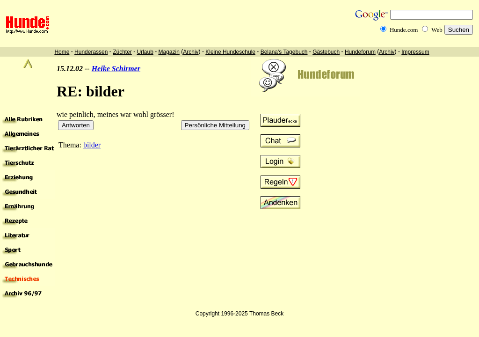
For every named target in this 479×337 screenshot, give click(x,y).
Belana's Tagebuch (284, 52)
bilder (92, 145)
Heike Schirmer (116, 69)
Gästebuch (326, 52)
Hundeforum (360, 52)
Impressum (415, 52)
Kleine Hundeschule (230, 52)
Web (437, 29)
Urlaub (145, 52)
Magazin (169, 52)
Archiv (190, 52)
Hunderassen (91, 52)
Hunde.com (404, 29)
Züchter (122, 52)
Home (61, 52)
